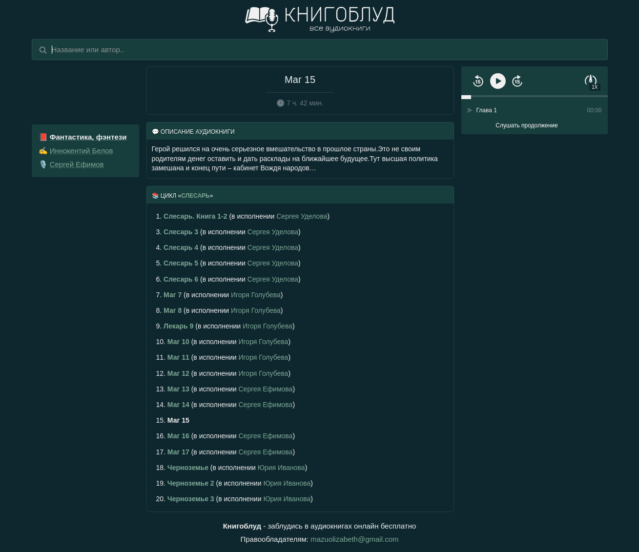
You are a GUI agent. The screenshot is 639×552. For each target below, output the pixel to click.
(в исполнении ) (243, 216)
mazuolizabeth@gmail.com (354, 539)
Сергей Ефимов (77, 164)
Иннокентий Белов (81, 150)
